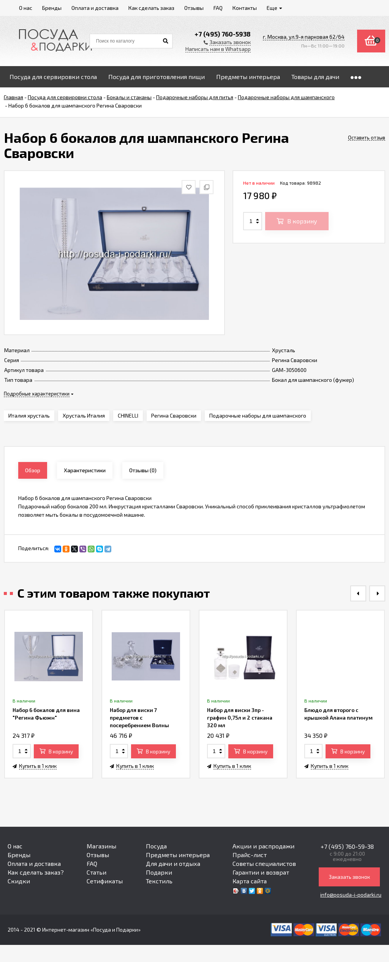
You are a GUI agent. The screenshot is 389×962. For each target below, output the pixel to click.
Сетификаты (105, 880)
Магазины (101, 846)
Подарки (159, 872)
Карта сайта (249, 880)
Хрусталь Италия (84, 415)
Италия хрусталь (29, 415)
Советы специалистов (264, 863)
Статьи (96, 872)
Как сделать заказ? (36, 872)
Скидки (19, 880)
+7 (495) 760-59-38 (347, 846)
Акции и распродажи (263, 846)
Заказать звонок (349, 876)
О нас (15, 846)
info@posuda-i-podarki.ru (350, 894)
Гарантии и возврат (260, 872)
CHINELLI (128, 415)
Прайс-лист (249, 854)
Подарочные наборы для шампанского (257, 415)
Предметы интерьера (178, 854)
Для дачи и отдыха (173, 863)
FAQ (92, 863)
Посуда (156, 846)
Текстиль (159, 880)
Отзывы (98, 854)
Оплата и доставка (34, 863)
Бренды (19, 854)
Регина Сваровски (173, 415)
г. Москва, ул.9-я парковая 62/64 (304, 36)
